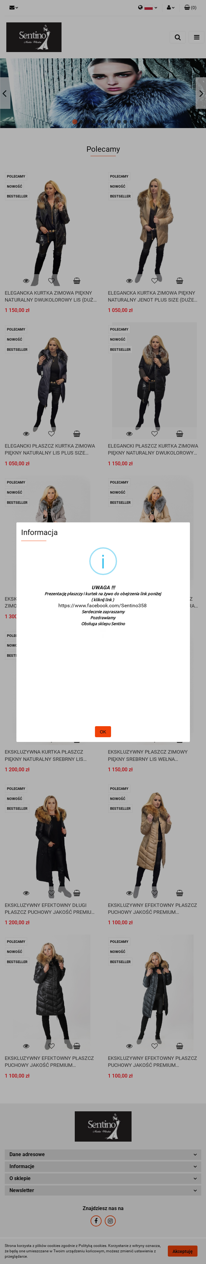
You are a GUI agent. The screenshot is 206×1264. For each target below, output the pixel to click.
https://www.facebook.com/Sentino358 (102, 605)
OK (103, 731)
